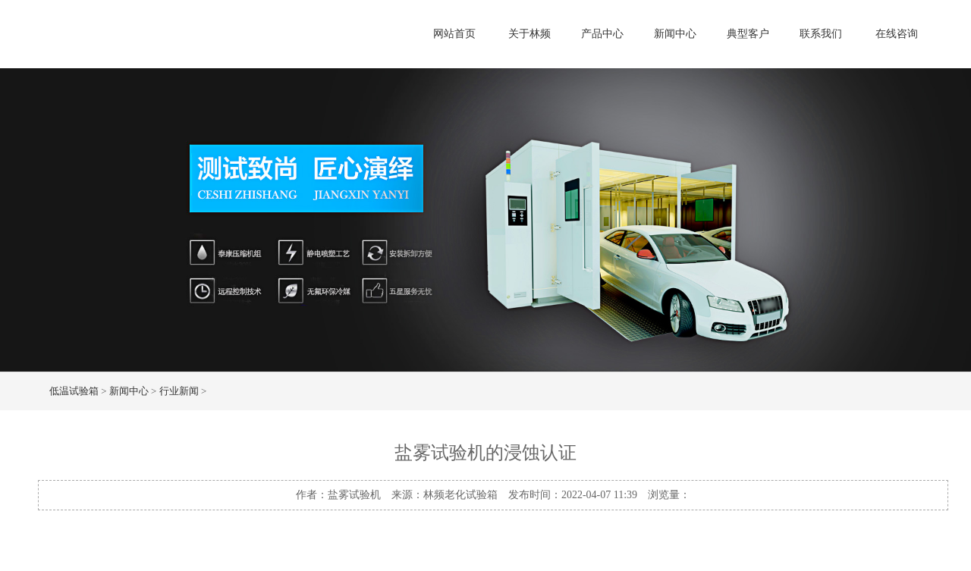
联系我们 (821, 33)
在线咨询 (896, 33)
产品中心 (602, 33)
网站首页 (454, 33)
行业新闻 (179, 391)
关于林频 (529, 33)
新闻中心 (675, 33)
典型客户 (748, 33)
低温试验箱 (74, 391)
